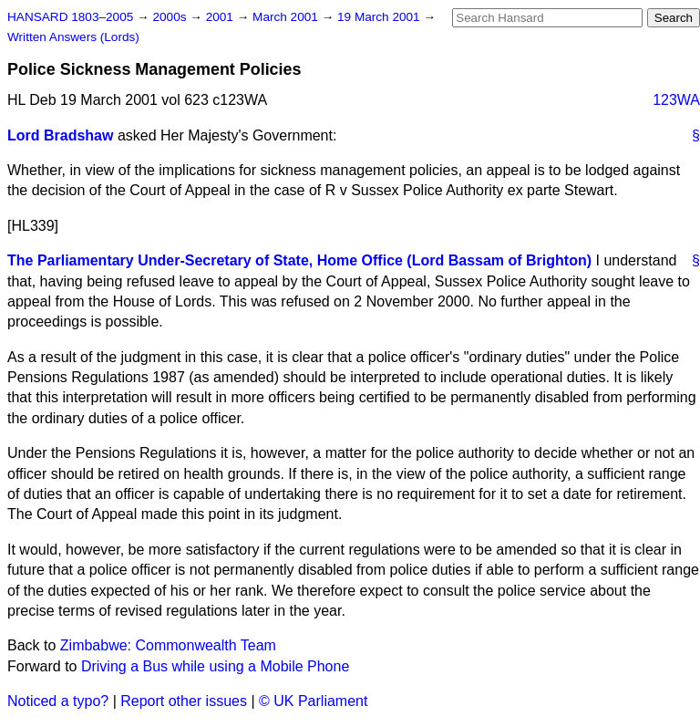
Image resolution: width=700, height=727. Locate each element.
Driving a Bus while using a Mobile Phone (215, 666)
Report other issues (183, 701)
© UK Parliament (313, 701)
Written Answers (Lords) (73, 37)
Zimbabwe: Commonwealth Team (168, 645)
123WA (676, 100)
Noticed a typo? (57, 701)
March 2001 (287, 17)
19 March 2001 (380, 17)
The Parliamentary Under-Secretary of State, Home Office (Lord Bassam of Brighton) (299, 260)
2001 (221, 17)
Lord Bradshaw (60, 135)
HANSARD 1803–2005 (70, 17)
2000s (171, 17)
